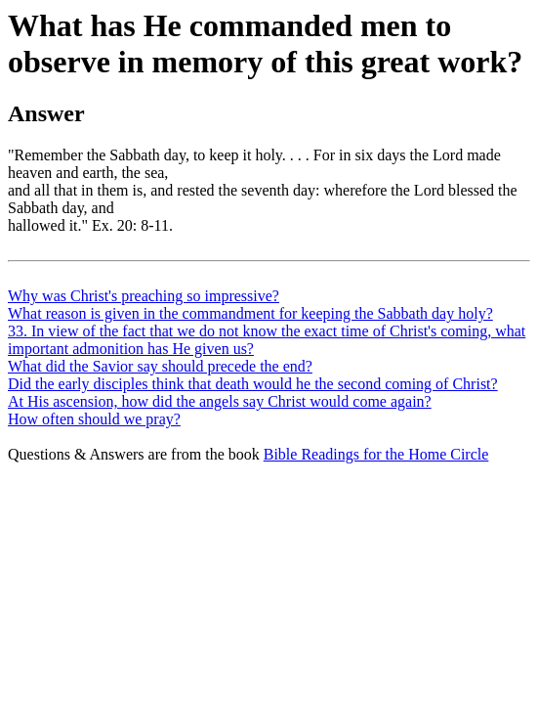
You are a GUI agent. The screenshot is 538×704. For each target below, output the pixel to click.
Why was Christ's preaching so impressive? (143, 295)
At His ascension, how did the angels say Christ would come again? (220, 401)
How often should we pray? (94, 419)
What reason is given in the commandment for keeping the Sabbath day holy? (250, 313)
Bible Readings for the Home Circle (376, 454)
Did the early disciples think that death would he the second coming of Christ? (253, 383)
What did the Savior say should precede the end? (160, 366)
